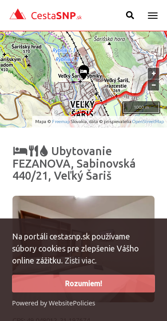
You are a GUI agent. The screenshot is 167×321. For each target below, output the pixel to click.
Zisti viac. (81, 260)
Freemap (61, 121)
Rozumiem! (83, 284)
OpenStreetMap (148, 121)
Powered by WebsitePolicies (53, 303)
